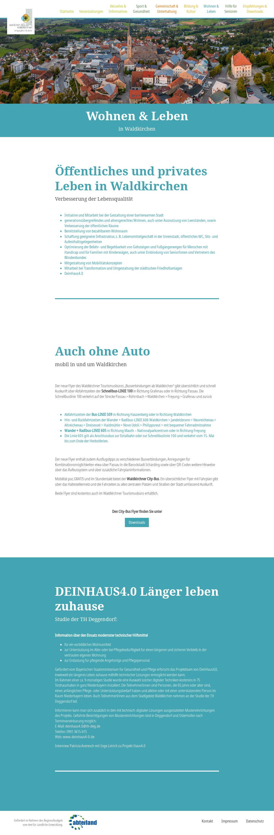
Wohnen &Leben (211, 9)
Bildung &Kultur (191, 9)
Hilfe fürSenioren (230, 9)
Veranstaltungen (91, 11)
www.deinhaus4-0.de (78, 736)
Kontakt (207, 821)
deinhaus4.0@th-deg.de (82, 726)
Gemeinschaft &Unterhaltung (166, 9)
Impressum (229, 821)
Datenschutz (255, 821)
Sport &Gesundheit (141, 9)
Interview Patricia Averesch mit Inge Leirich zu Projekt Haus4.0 (100, 745)
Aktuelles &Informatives (118, 9)
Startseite (67, 11)
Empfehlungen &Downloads (255, 9)
